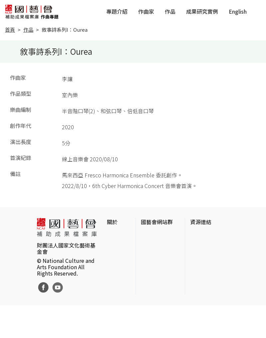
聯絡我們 (117, 256)
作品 (170, 11)
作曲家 (146, 11)
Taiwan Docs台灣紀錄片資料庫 (208, 317)
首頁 (10, 29)
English (238, 11)
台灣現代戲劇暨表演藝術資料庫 (208, 298)
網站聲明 (117, 246)
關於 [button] (112, 222)
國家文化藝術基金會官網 (159, 239)
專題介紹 (117, 11)
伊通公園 (200, 254)
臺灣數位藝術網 (208, 265)
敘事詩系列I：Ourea (65, 29)
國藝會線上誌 (157, 254)
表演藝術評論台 (159, 265)
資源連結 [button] (200, 222)
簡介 (112, 235)
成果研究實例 (202, 11)
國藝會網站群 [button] (157, 222)
